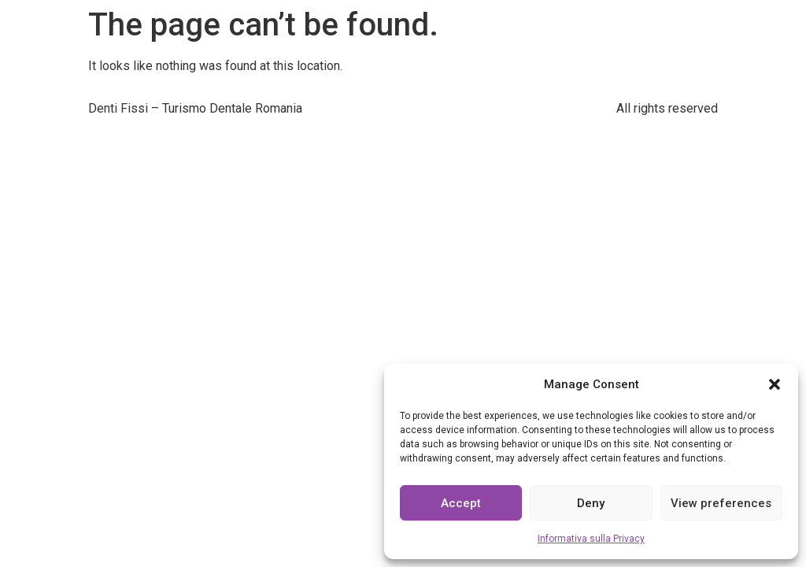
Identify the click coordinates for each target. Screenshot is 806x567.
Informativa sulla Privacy (591, 538)
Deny (590, 503)
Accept (461, 503)
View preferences (721, 503)
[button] (774, 384)
